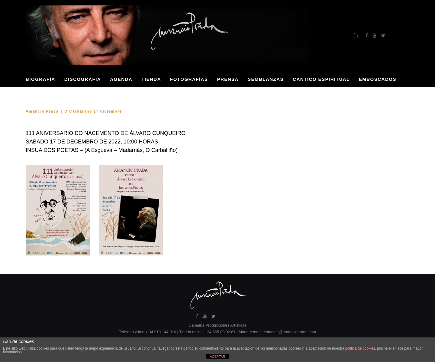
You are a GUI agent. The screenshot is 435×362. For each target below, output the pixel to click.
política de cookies (360, 348)
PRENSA (228, 79)
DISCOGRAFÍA (82, 79)
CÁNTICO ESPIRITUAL (321, 79)
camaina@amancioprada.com (290, 332)
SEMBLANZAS (266, 79)
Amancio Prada (42, 111)
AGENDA (121, 79)
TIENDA (151, 79)
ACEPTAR (217, 356)
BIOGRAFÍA (40, 79)
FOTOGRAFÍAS (189, 79)
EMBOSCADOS (377, 79)
